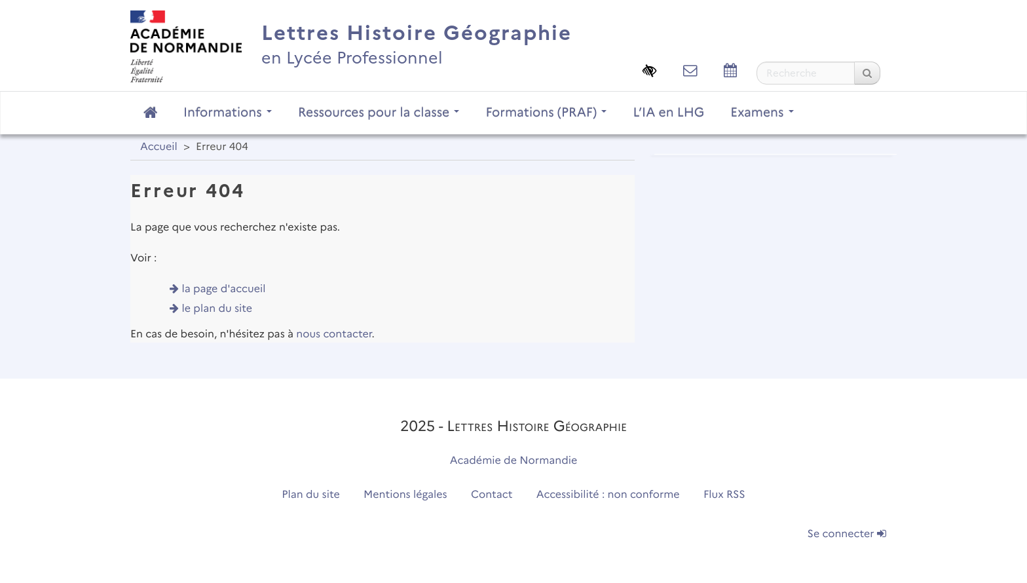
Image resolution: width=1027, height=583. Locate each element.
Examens (761, 112)
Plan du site (310, 495)
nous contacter (333, 334)
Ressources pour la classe (379, 112)
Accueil (158, 147)
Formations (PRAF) (546, 112)
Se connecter (847, 534)
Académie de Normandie (514, 461)
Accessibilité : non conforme (608, 495)
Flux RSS (724, 495)
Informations (227, 112)
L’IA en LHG (668, 112)
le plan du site (217, 309)
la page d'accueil (224, 289)
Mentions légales (405, 495)
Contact (492, 495)
